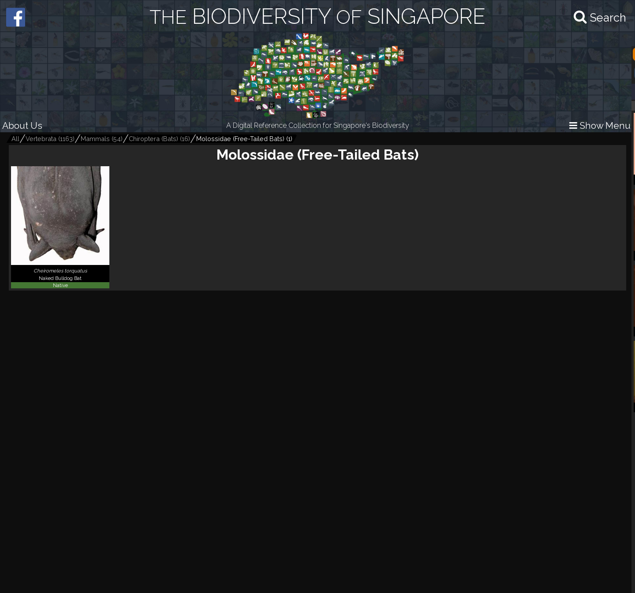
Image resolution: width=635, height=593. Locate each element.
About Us (22, 125)
